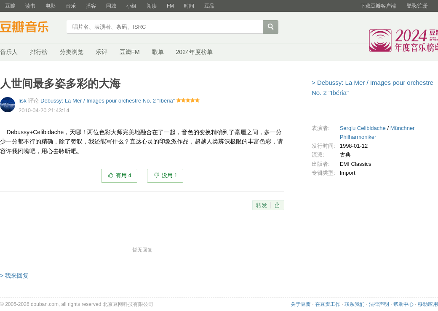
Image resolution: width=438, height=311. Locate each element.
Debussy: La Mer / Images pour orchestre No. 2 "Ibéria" (107, 100)
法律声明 (379, 304)
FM (170, 6)
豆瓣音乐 (30, 28)
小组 (131, 6)
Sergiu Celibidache (363, 128)
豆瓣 (10, 6)
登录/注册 (417, 6)
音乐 (71, 6)
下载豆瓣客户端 (378, 6)
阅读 (152, 6)
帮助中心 (403, 304)
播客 (91, 6)
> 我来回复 (14, 275)
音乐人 (9, 52)
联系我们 (355, 304)
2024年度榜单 (194, 52)
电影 (50, 6)
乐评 (101, 52)
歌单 (158, 52)
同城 (111, 6)
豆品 (209, 6)
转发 (261, 205)
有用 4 (123, 175)
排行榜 (39, 52)
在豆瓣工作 (327, 304)
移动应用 (428, 304)
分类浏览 (71, 52)
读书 (30, 6)
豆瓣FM (130, 52)
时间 (189, 6)
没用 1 (169, 175)
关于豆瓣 (301, 304)
